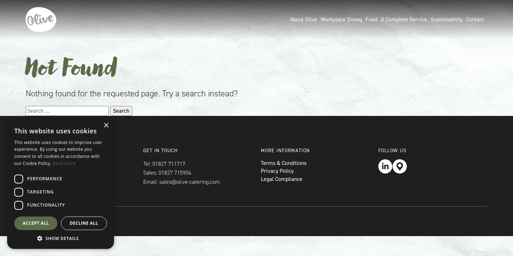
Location (400, 166)
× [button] (106, 125)
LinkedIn (385, 166)
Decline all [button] (84, 223)
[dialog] (60, 183)
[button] (60, 238)
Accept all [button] (36, 223)
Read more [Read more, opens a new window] (64, 163)
